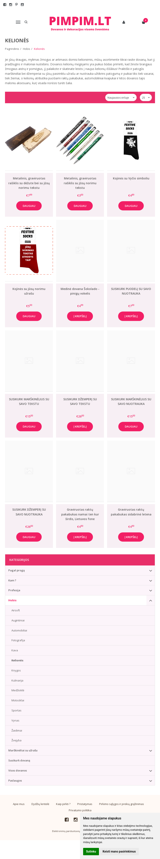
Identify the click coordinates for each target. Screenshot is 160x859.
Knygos (16, 670)
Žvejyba (16, 740)
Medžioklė (17, 690)
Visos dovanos (17, 770)
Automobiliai (19, 630)
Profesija (14, 590)
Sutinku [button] (91, 851)
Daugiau (29, 206)
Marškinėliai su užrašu (23, 750)
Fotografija (18, 640)
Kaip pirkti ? (63, 804)
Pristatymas (84, 804)
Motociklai (17, 700)
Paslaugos (15, 780)
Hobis (12, 600)
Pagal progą (16, 570)
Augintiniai (18, 620)
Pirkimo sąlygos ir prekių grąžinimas (121, 804)
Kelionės (17, 660)
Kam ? (12, 580)
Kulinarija (17, 680)
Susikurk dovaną (19, 760)
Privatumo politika (80, 810)
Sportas (16, 710)
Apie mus (19, 804)
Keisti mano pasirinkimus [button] (119, 851)
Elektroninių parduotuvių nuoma (70, 831)
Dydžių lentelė (40, 804)
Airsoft (15, 610)
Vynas (15, 720)
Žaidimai (16, 730)
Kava (14, 650)
